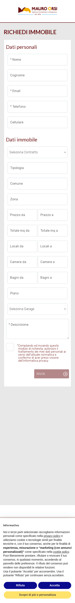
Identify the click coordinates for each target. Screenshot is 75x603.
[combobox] (37, 152)
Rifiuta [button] (20, 585)
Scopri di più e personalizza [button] (37, 594)
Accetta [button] (55, 585)
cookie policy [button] (61, 551)
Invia (40, 374)
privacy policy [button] (52, 535)
